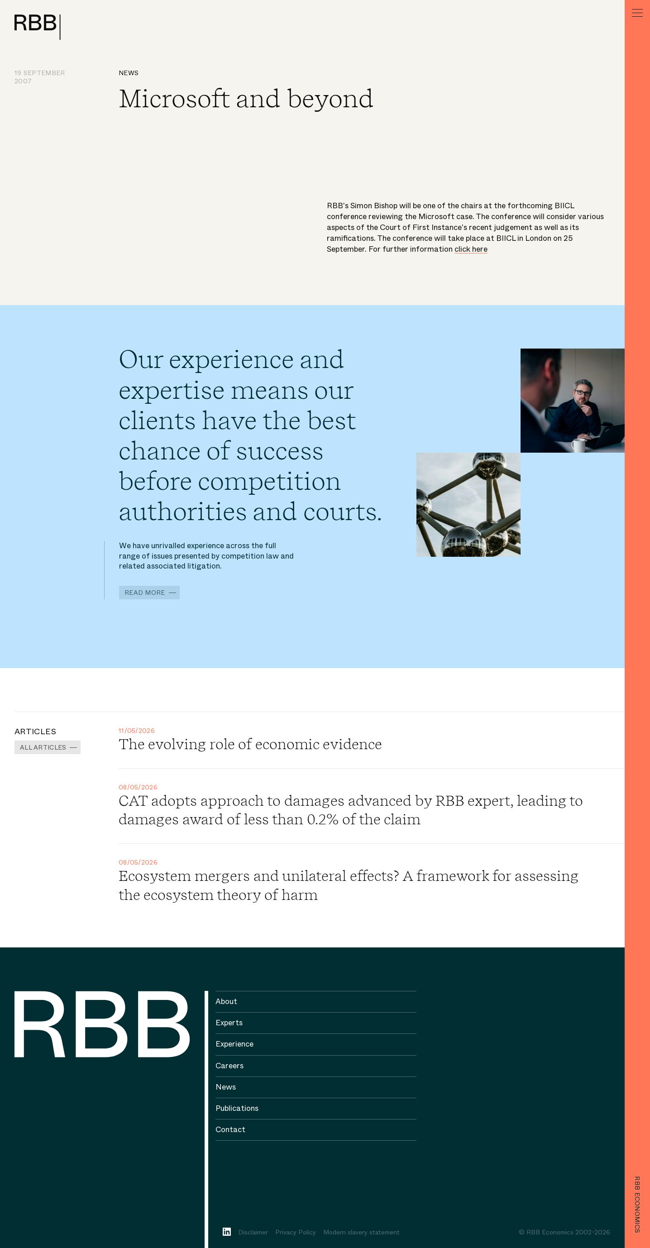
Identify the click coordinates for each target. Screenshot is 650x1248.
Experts (229, 1022)
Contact (230, 1129)
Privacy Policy (295, 1232)
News (129, 72)
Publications (236, 1108)
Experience (234, 1044)
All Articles (43, 747)
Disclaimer (253, 1232)
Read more (144, 592)
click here (471, 249)
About (226, 1001)
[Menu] (637, 13)
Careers (229, 1065)
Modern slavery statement (361, 1232)
